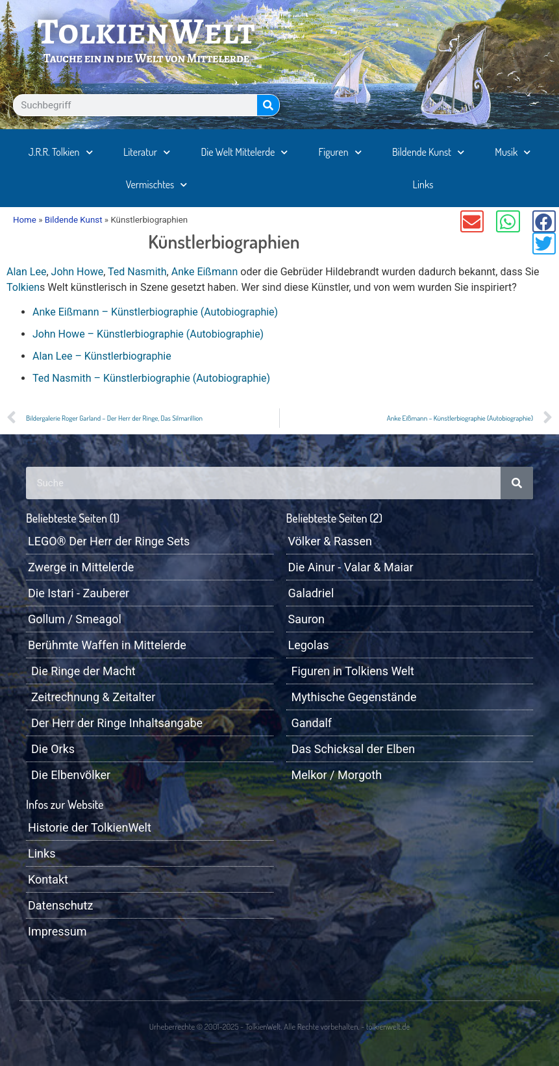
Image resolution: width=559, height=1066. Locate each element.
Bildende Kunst (428, 152)
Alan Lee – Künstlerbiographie (101, 356)
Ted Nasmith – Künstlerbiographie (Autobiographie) (151, 378)
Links (423, 184)
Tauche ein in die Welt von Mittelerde (146, 58)
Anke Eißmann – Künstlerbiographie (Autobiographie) (155, 312)
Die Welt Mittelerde (244, 152)
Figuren (340, 152)
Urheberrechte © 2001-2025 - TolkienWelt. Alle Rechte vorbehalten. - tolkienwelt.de (279, 1026)
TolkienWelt (146, 31)
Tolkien (23, 287)
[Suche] (268, 105)
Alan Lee (26, 272)
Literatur (146, 152)
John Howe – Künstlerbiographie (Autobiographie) (148, 334)
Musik (512, 152)
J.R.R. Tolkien (61, 152)
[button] (472, 221)
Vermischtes (157, 185)
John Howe (77, 272)
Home (24, 220)
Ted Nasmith (137, 272)
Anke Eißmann (204, 272)
